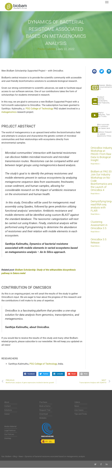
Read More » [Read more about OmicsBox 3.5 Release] (95, 246)
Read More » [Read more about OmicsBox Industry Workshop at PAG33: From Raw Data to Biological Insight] (95, 164)
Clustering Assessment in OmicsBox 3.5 (99, 225)
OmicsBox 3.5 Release (98, 241)
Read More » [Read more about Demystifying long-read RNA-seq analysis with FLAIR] (95, 214)
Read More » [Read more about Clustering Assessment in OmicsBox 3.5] (95, 232)
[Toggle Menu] (107, 2)
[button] (94, 71)
